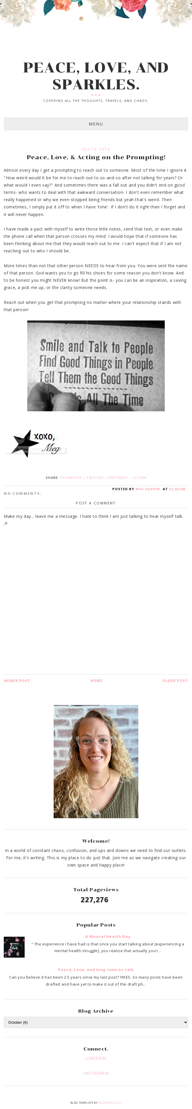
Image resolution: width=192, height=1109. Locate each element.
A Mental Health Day (107, 936)
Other (140, 478)
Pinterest (118, 478)
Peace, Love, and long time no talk (96, 969)
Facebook (71, 478)
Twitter (95, 478)
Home (96, 680)
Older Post (175, 680)
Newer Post (17, 680)
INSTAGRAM (95, 1073)
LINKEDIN (96, 1058)
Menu (96, 124)
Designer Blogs (110, 1103)
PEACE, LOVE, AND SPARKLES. (96, 76)
